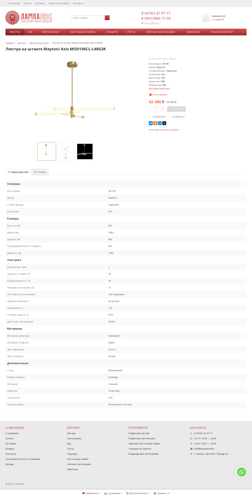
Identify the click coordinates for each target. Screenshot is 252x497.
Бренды (9, 464)
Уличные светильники (160, 31)
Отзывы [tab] (40, 172)
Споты (131, 31)
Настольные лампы (83, 31)
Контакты (78, 3)
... (243, 31)
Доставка (40, 3)
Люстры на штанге (169, 129)
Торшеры (112, 31)
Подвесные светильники (141, 438)
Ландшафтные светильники (143, 453)
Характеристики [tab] (18, 172)
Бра (30, 31)
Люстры (15, 31)
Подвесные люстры (139, 433)
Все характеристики (159, 88)
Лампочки (193, 31)
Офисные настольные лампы (144, 443)
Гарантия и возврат (59, 3)
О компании (13, 3)
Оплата (27, 3)
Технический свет (222, 31)
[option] (46, 151)
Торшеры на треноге (139, 448)
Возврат (10, 448)
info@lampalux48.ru (204, 448)
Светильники (50, 31)
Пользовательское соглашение (22, 458)
